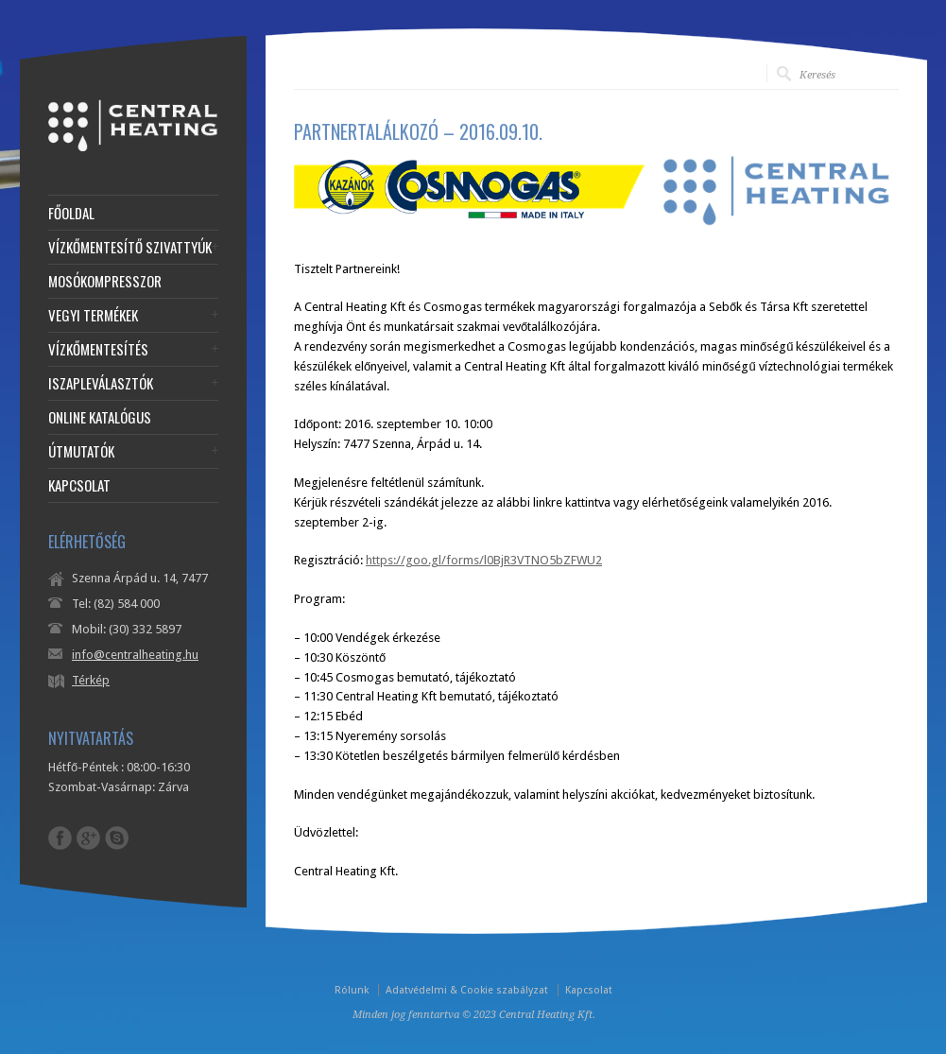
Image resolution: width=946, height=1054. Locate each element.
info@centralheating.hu (135, 655)
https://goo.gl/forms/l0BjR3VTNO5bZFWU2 (484, 560)
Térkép (91, 680)
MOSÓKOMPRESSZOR (105, 281)
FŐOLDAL (71, 213)
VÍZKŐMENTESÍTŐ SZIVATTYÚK (130, 247)
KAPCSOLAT (79, 485)
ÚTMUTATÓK (81, 451)
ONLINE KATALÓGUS (99, 417)
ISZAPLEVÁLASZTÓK (100, 383)
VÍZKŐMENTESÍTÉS (98, 349)
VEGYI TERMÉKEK (93, 315)
